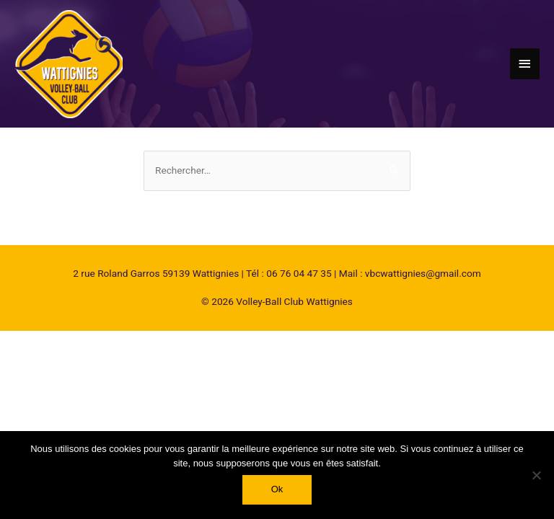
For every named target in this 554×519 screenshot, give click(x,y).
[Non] (536, 475)
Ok (277, 489)
